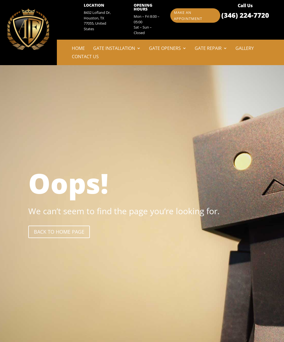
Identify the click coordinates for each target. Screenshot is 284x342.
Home (78, 48)
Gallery (244, 48)
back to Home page (59, 231)
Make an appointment (188, 15)
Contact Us (85, 57)
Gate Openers (165, 48)
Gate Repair (208, 48)
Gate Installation (114, 48)
